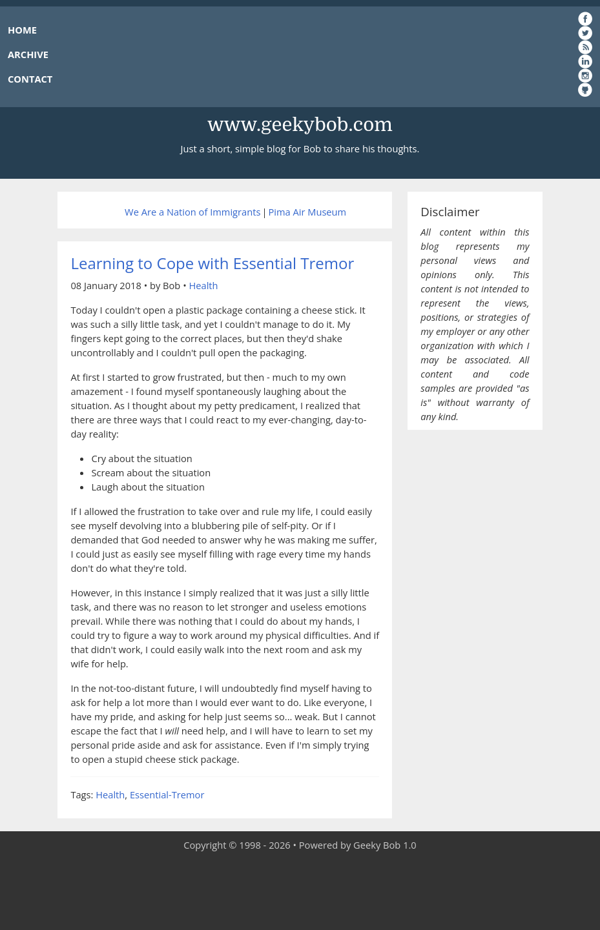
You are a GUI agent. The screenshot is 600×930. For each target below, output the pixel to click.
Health (203, 285)
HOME (22, 29)
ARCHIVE (28, 54)
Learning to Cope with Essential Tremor (212, 263)
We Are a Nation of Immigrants (192, 211)
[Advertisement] (300, 891)
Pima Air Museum (307, 211)
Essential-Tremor (167, 794)
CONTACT (30, 78)
